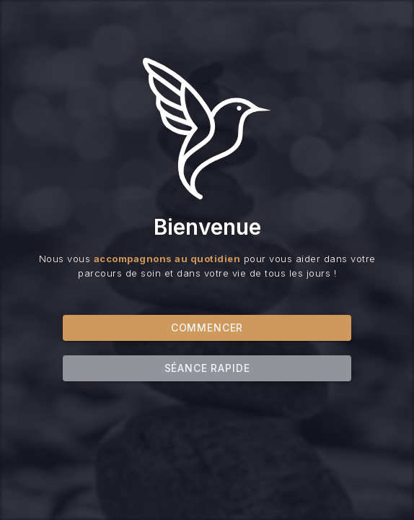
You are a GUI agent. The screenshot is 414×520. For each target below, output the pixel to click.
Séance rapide (207, 371)
